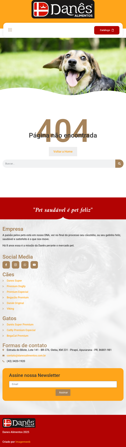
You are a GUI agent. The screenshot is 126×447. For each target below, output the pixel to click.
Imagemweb (23, 441)
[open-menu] (9, 30)
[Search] (119, 164)
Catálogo (107, 30)
